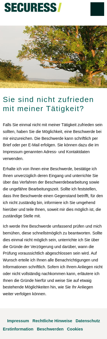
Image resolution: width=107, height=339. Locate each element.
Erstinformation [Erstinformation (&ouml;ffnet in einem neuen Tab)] (18, 329)
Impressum (18, 321)
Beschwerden (50, 329)
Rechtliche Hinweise (52, 321)
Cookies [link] (75, 329)
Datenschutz (88, 321)
